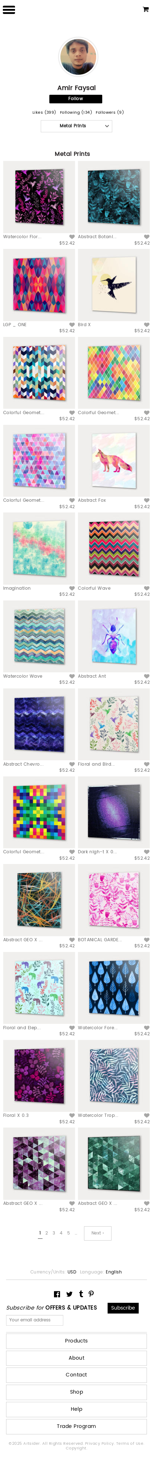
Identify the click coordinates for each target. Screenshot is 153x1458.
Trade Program (76, 1426)
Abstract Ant (92, 676)
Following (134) (76, 113)
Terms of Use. (130, 1443)
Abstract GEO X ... (23, 940)
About (76, 1358)
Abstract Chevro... (23, 764)
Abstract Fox (92, 500)
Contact (76, 1375)
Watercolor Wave (23, 676)
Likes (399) (44, 113)
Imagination (17, 588)
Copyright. (77, 1448)
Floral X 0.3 (16, 1115)
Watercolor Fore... (98, 1028)
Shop (76, 1392)
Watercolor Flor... (22, 237)
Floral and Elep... (22, 1028)
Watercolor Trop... (98, 1115)
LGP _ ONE (15, 324)
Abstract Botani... (97, 237)
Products (76, 1341)
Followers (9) (110, 113)
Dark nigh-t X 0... (97, 852)
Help (77, 1409)
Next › (98, 1233)
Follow (75, 98)
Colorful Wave (94, 588)
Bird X (84, 324)
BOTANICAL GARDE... (100, 940)
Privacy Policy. (100, 1443)
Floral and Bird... (96, 764)
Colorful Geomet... (24, 412)
